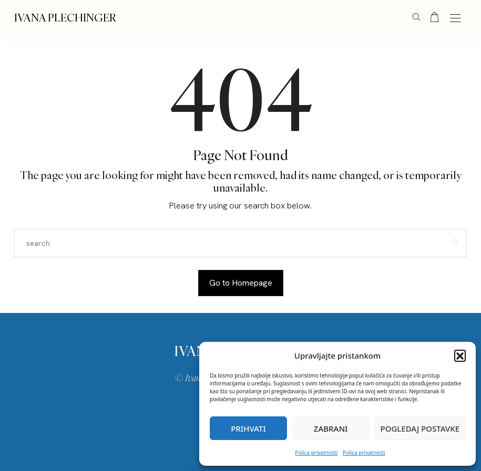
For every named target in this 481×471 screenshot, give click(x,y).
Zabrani (331, 428)
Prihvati (248, 428)
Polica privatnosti (316, 452)
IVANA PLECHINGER (65, 18)
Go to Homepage (240, 282)
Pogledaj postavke (420, 428)
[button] (460, 355)
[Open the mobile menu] (455, 19)
